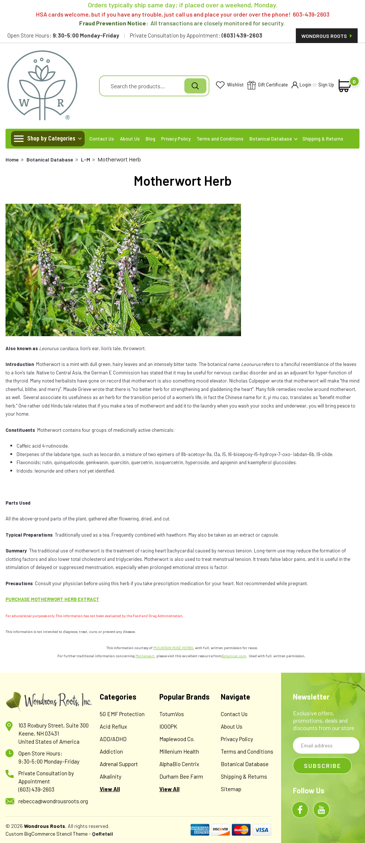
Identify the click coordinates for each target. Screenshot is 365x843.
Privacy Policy (176, 139)
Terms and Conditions (220, 139)
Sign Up (326, 85)
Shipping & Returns (322, 139)
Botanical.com (234, 656)
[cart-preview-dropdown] (345, 85)
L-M (85, 159)
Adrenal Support (119, 764)
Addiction (111, 751)
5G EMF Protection (122, 714)
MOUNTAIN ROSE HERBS (173, 647)
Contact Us (101, 139)
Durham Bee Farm (181, 776)
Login (301, 85)
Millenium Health (179, 751)
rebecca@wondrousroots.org (53, 801)
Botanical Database (273, 139)
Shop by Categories (51, 138)
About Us (130, 139)
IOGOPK (168, 726)
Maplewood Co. (177, 739)
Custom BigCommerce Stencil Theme (47, 833)
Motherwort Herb (119, 159)
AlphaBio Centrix (179, 764)
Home (12, 159)
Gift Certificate (267, 85)
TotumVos (171, 714)
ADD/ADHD (113, 739)
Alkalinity (110, 776)
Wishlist (230, 85)
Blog (150, 139)
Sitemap (231, 789)
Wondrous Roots (326, 36)
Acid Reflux (113, 726)
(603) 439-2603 (36, 789)
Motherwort (145, 656)
